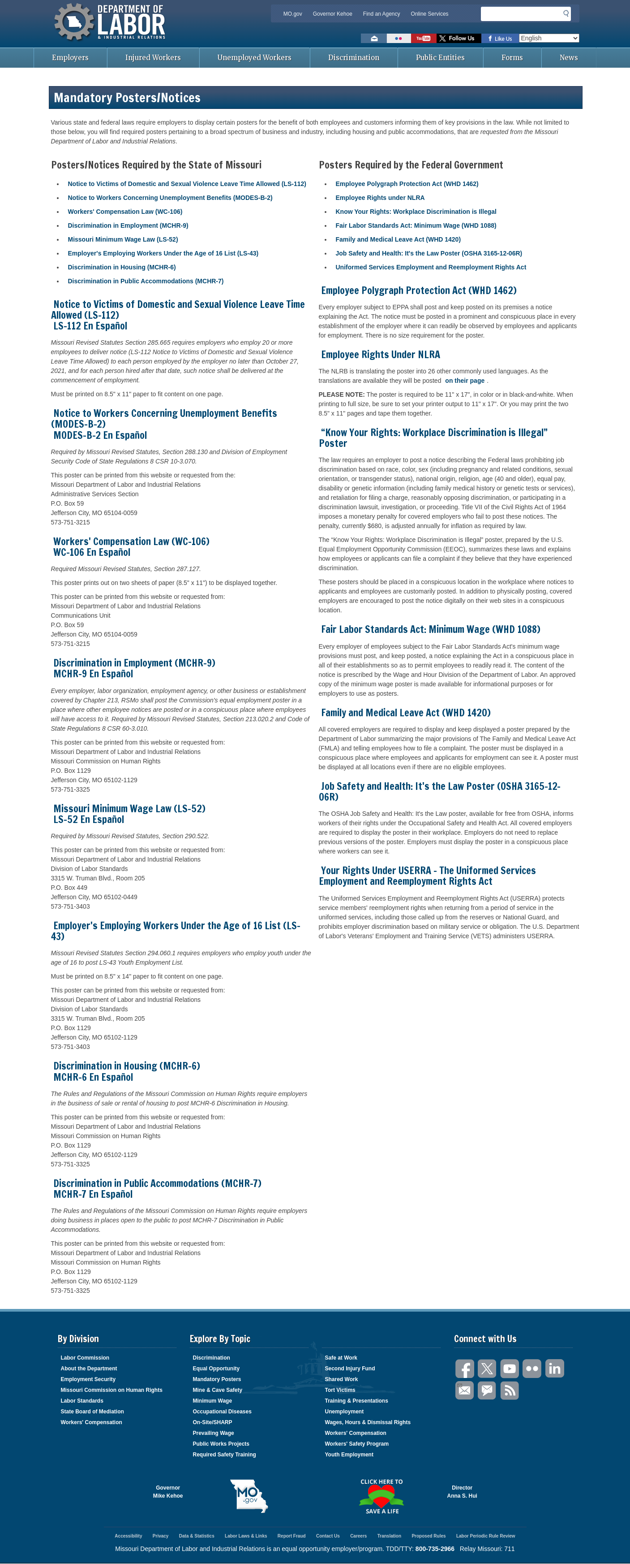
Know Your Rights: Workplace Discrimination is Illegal (416, 211)
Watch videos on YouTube (424, 38)
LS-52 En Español (88, 819)
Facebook (465, 1368)
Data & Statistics (196, 1536)
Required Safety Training (224, 1454)
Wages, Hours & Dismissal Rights (368, 1422)
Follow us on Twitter (459, 38)
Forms (512, 57)
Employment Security (88, 1379)
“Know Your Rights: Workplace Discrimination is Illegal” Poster (433, 437)
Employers (70, 57)
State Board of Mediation (92, 1411)
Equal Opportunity (216, 1368)
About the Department (89, 1368)
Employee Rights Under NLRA (380, 354)
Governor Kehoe (332, 14)
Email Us (459, 1384)
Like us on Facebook (500, 38)
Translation (389, 1536)
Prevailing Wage (213, 1433)
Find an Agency (381, 14)
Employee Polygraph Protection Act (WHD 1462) (407, 183)
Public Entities (440, 57)
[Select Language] (549, 38)
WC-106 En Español (91, 552)
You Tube (510, 1368)
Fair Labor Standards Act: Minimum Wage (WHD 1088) (416, 225)
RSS (510, 1390)
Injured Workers (153, 57)
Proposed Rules (428, 1536)
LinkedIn (555, 1368)
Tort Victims (340, 1390)
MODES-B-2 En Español (100, 435)
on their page (464, 380)
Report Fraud (292, 1536)
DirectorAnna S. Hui (462, 1492)
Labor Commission (85, 1358)
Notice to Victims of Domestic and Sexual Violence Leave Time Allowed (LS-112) (187, 183)
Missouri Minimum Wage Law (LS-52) (123, 239)
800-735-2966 (435, 1548)
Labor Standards (82, 1401)
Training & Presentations (356, 1401)
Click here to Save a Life (381, 1496)
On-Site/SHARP (212, 1422)
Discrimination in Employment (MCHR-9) (128, 225)
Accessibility (128, 1536)
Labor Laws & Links (246, 1536)
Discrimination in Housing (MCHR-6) (122, 267)
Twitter (487, 1368)
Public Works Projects (221, 1444)
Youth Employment (349, 1454)
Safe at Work (341, 1358)
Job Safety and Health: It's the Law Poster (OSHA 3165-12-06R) (429, 253)
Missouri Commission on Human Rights (112, 1390)
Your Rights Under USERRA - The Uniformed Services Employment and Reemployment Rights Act (427, 875)
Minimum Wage (212, 1401)
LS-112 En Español (90, 326)
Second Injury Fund (350, 1368)
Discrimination (353, 57)
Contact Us (328, 1536)
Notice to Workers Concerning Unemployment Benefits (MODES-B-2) (170, 197)
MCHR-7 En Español (93, 1194)
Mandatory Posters (217, 1379)
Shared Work (341, 1379)
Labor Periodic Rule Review (485, 1536)
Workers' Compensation (91, 1422)
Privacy (161, 1536)
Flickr (532, 1368)
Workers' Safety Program (357, 1444)
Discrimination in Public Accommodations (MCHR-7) (146, 281)
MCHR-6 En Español (93, 1077)
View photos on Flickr (399, 38)
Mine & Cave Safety (218, 1390)
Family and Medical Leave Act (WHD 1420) (398, 239)
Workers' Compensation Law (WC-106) (125, 211)
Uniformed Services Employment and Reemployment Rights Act (431, 267)
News (569, 57)
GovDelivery (487, 1390)
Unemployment (344, 1411)
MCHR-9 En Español (93, 673)
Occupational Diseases (222, 1411)
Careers (358, 1536)
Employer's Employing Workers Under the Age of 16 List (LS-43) (163, 253)
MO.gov (292, 14)
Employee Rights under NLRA (380, 197)
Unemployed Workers (254, 57)
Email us (374, 38)
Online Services (430, 14)
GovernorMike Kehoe (168, 1492)
